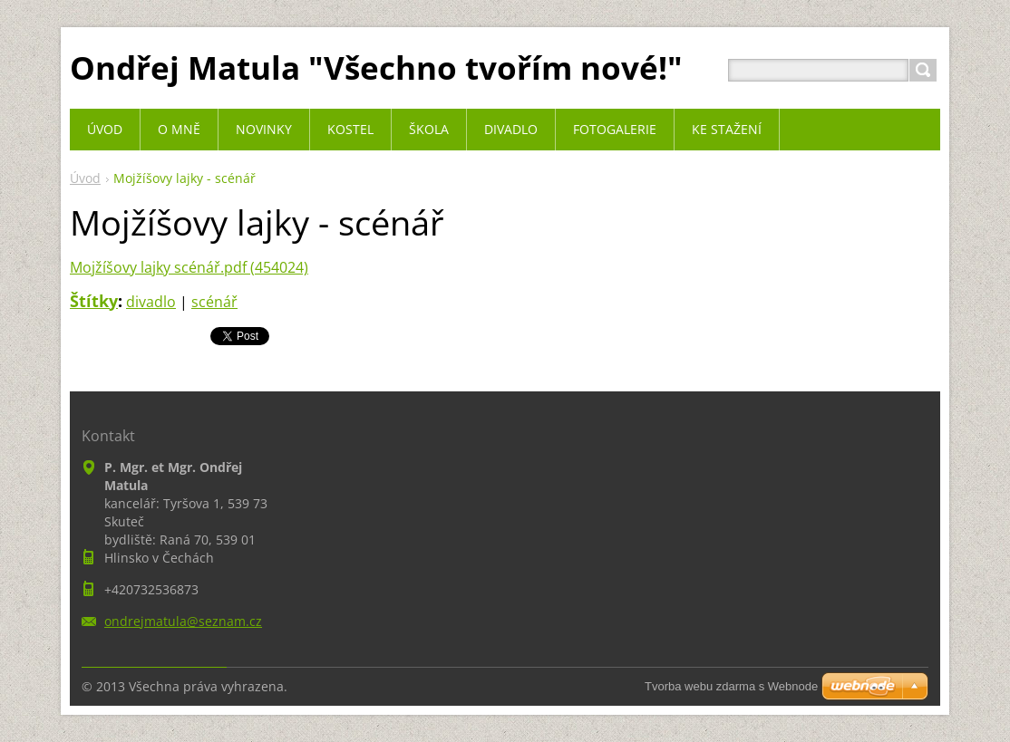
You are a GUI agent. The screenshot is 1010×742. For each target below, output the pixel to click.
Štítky (94, 301)
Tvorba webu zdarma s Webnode (731, 686)
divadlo (151, 302)
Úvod (85, 178)
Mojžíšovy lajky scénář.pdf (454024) (189, 267)
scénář (214, 302)
